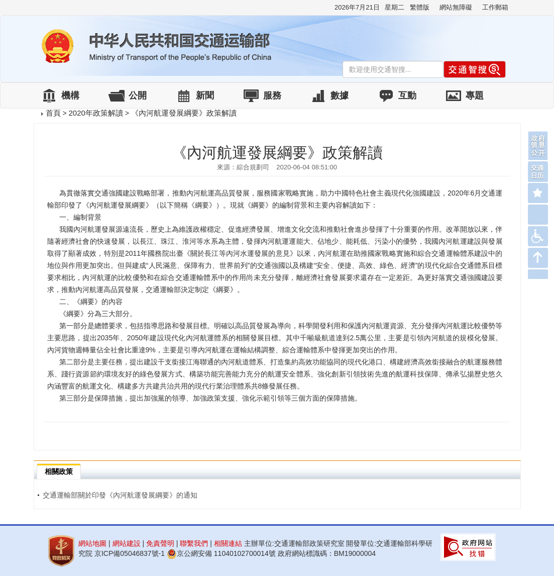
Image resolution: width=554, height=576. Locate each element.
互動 (407, 95)
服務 (272, 95)
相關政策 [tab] (59, 471)
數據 (339, 95)
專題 (475, 95)
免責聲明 (160, 543)
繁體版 (419, 7)
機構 (70, 95)
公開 (138, 95)
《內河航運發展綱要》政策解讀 (184, 113)
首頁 (53, 113)
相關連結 (228, 543)
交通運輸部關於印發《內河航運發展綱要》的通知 (117, 495)
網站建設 (127, 543)
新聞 (205, 95)
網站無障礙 (455, 7)
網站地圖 (92, 543)
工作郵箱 (495, 7)
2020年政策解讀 (95, 113)
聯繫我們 (194, 543)
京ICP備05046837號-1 (129, 553)
